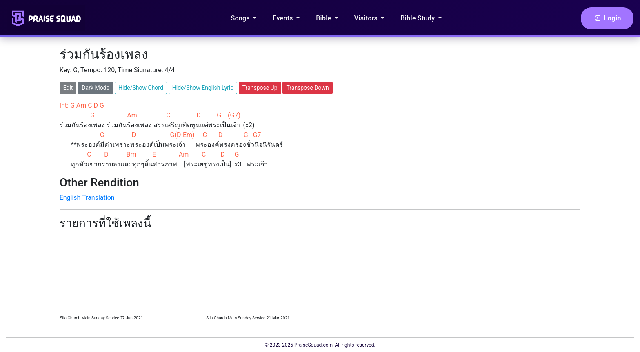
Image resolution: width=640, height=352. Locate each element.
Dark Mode (95, 87)
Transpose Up (260, 87)
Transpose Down (307, 87)
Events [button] (284, 18)
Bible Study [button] (418, 18)
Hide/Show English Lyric (202, 87)
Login (607, 18)
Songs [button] (241, 18)
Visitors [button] (367, 18)
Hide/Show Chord (140, 87)
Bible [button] (324, 18)
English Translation (87, 197)
